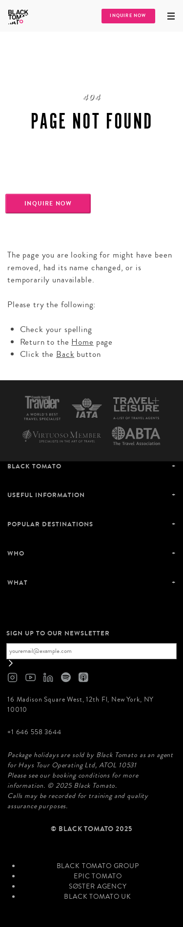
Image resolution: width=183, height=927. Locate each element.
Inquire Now (128, 16)
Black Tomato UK (97, 897)
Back (65, 354)
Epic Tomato (98, 876)
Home (82, 342)
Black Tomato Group (98, 866)
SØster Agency (98, 886)
